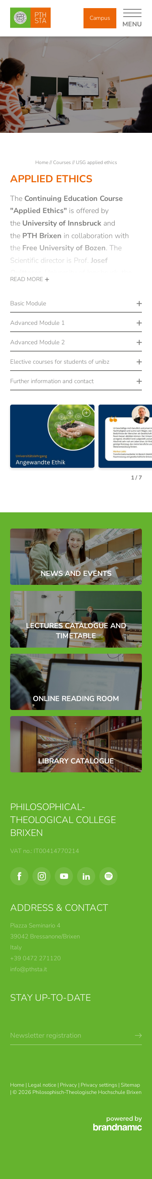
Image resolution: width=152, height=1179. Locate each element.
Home (42, 162)
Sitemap (130, 1085)
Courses (62, 162)
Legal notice (43, 1085)
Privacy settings (99, 1085)
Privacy (69, 1085)
